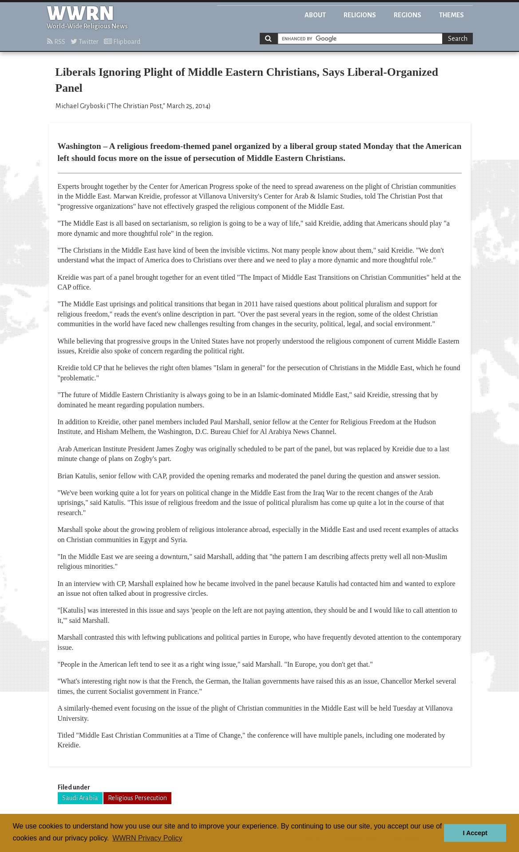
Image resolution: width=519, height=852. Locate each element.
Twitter (85, 41)
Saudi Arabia (80, 797)
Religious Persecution (137, 797)
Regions (407, 15)
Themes (451, 15)
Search (457, 38)
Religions (360, 15)
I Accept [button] (475, 832)
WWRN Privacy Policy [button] (147, 838)
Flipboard (122, 41)
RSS (56, 41)
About (315, 15)
